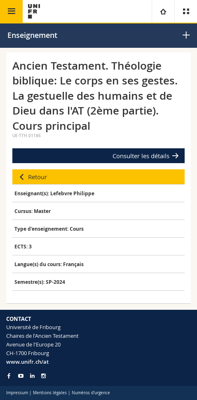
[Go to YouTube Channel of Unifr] (20, 376)
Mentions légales (50, 392)
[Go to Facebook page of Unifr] (9, 375)
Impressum (17, 392)
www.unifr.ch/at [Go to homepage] (27, 361)
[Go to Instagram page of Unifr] (43, 376)
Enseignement (32, 35)
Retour (37, 177)
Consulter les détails (141, 156)
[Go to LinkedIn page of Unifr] (32, 376)
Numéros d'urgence (91, 392)
